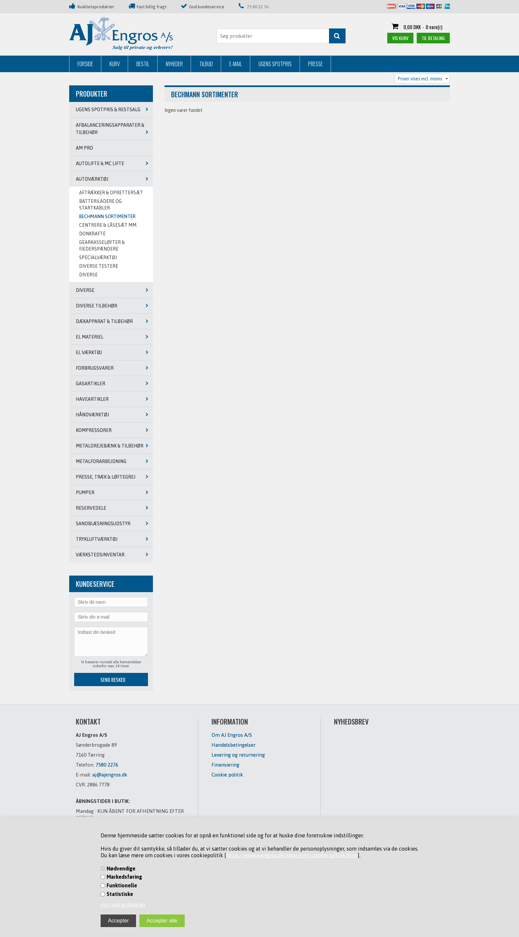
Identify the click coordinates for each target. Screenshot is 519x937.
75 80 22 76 (257, 6)
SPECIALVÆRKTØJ (98, 257)
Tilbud (206, 64)
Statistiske (120, 894)
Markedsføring (124, 877)
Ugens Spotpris (275, 64)
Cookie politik (227, 774)
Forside (85, 64)
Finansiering (225, 765)
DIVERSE (88, 274)
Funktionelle (122, 885)
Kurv (115, 64)
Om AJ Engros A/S (232, 735)
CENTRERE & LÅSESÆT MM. (108, 225)
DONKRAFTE (92, 233)
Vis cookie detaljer (123, 905)
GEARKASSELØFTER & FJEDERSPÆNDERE (102, 246)
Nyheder (174, 64)
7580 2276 (107, 765)
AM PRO (84, 148)
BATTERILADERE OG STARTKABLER (100, 205)
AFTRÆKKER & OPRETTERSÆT (111, 192)
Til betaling (433, 37)
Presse (315, 64)
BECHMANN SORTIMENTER (107, 216)
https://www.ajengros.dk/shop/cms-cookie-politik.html (292, 855)
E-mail (235, 64)
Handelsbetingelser (234, 745)
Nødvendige (121, 868)
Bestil (142, 64)
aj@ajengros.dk (109, 774)
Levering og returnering (238, 755)
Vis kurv (400, 37)
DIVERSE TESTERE (98, 266)
